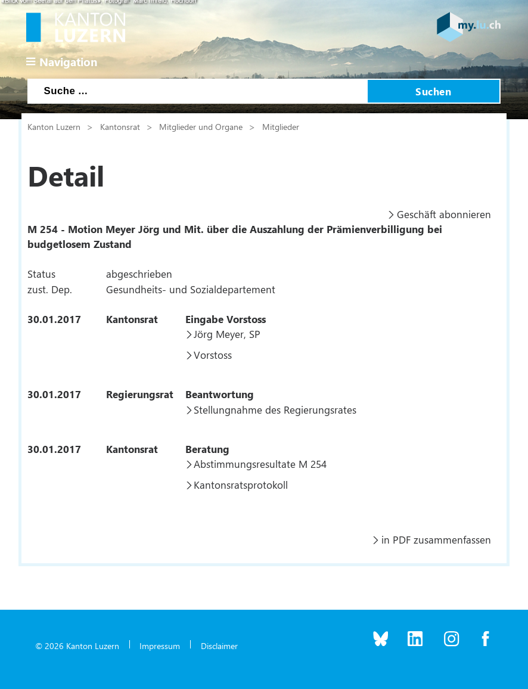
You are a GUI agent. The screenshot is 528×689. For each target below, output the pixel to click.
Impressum (159, 645)
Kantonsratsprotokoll (241, 484)
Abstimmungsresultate (245, 463)
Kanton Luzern (53, 126)
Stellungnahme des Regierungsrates (275, 409)
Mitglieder (280, 126)
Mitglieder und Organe (201, 126)
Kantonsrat (120, 126)
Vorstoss (213, 354)
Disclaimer (219, 645)
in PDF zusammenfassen (436, 539)
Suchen (433, 91)
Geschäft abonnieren (444, 214)
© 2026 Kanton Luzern (77, 645)
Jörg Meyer (219, 333)
